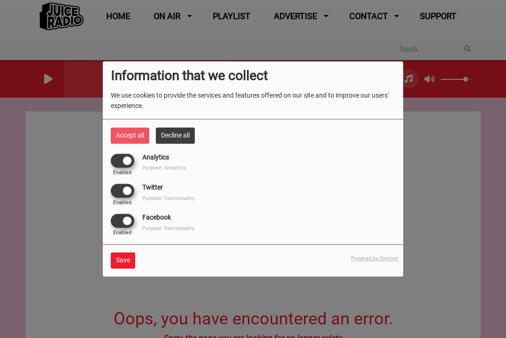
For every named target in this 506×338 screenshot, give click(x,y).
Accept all (130, 135)
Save (123, 260)
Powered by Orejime (374, 259)
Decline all (175, 135)
